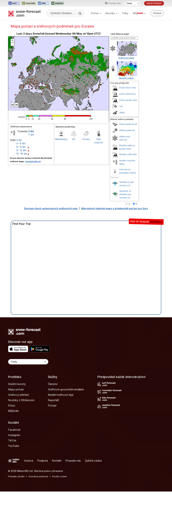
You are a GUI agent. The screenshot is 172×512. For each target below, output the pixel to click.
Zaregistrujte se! (33, 161)
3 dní (31, 131)
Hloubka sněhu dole (128, 154)
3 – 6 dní (20, 143)
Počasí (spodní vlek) (128, 100)
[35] (125, 139)
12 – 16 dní (21, 153)
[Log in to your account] (157, 13)
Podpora (42, 460)
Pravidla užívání (16, 476)
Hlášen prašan (125, 130)
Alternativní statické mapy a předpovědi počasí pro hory (114, 208)
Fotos (11, 405)
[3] (128, 185)
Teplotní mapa (125, 78)
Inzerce (28, 460)
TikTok (12, 440)
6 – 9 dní (21, 146)
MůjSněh (13, 411)
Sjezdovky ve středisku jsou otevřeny (125, 194)
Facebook (14, 429)
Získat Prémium (154, 3)
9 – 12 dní (21, 150)
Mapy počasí (16, 389)
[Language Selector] (28, 362)
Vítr (73, 139)
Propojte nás (73, 460)
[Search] (80, 13)
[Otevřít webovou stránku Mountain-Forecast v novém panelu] (29, 3)
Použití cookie (59, 476)
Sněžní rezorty (17, 384)
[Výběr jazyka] (132, 3)
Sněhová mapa (126, 57)
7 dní (31, 134)
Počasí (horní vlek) (127, 87)
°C (129, 204)
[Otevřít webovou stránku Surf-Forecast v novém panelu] (14, 3)
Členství (52, 384)
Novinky (112, 13)
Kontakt (56, 460)
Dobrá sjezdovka (126, 124)
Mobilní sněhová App (60, 394)
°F (136, 204)
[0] (136, 124)
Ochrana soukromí (38, 476)
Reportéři (53, 400)
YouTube (13, 445)
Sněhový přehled (18, 394)
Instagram (14, 435)
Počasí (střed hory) (127, 94)
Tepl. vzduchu (98, 141)
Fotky (125, 13)
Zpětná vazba (93, 460)
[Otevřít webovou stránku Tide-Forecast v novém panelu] (43, 3)
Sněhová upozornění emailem (66, 389)
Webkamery (61, 139)
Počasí (96, 13)
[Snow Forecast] (24, 13)
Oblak (122, 112)
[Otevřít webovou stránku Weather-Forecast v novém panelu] (57, 3)
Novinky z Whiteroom (21, 400)
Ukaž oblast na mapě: (120, 34)
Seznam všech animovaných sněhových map (51, 208)
